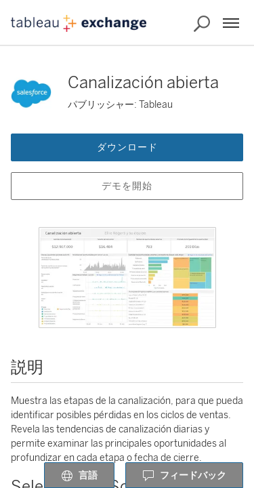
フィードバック (184, 476)
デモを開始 (127, 186)
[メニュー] (231, 23)
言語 (79, 476)
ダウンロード (127, 147)
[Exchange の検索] (201, 23)
